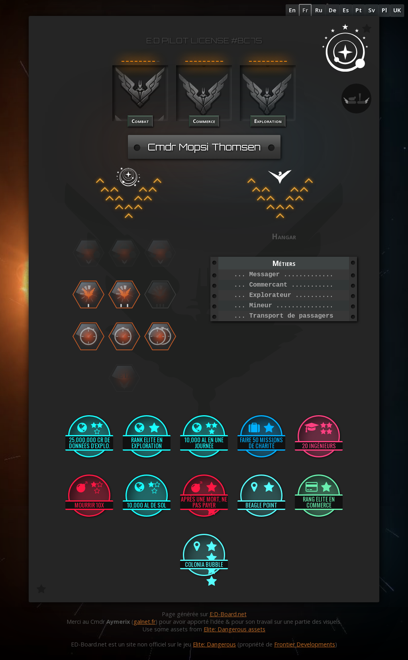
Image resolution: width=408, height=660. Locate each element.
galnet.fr (144, 621)
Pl (384, 10)
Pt (358, 10)
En (292, 10)
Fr (305, 10)
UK (397, 10)
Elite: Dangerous (214, 644)
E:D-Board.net (228, 614)
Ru (318, 10)
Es (346, 10)
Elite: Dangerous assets (234, 629)
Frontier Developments (304, 644)
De (332, 10)
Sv (371, 10)
